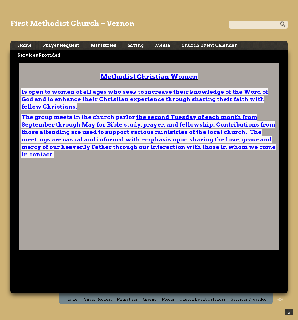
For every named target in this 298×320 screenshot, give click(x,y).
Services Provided (38, 55)
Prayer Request (61, 45)
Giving (136, 45)
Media (162, 45)
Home (24, 45)
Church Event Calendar (209, 45)
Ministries (103, 45)
